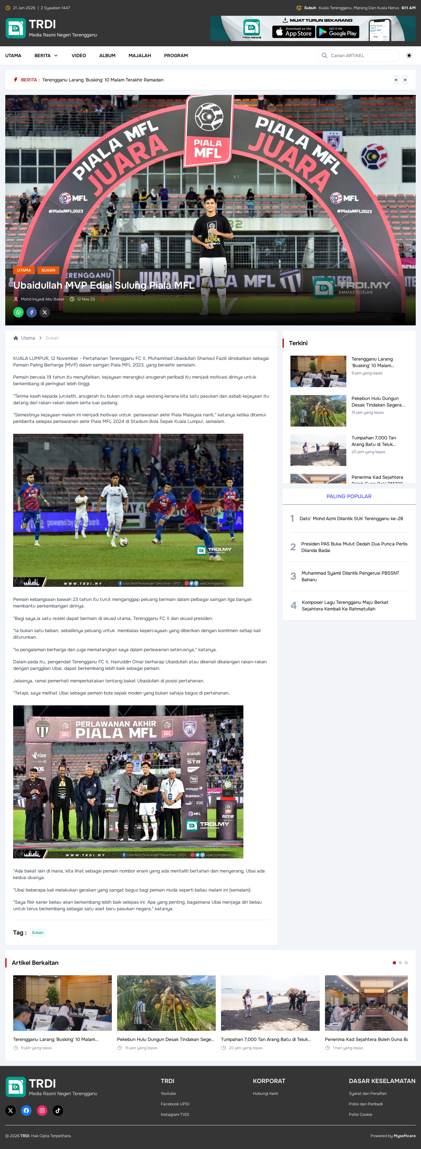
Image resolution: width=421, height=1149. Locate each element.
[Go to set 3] (406, 962)
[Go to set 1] (394, 962)
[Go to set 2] (400, 962)
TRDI (24, 1135)
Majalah (140, 55)
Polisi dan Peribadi (366, 1104)
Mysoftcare (405, 1135)
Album (107, 55)
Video (79, 55)
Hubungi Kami (265, 1093)
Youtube (168, 1093)
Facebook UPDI (175, 1104)
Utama (13, 55)
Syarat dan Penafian (368, 1093)
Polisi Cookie (360, 1114)
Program (176, 55)
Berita (47, 55)
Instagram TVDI (175, 1114)
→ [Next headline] (405, 80)
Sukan (48, 270)
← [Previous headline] (396, 80)
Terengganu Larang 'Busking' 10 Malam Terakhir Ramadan (102, 80)
